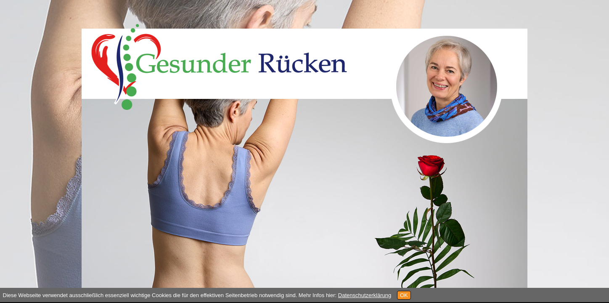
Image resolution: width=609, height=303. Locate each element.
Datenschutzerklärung (364, 295)
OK (404, 295)
